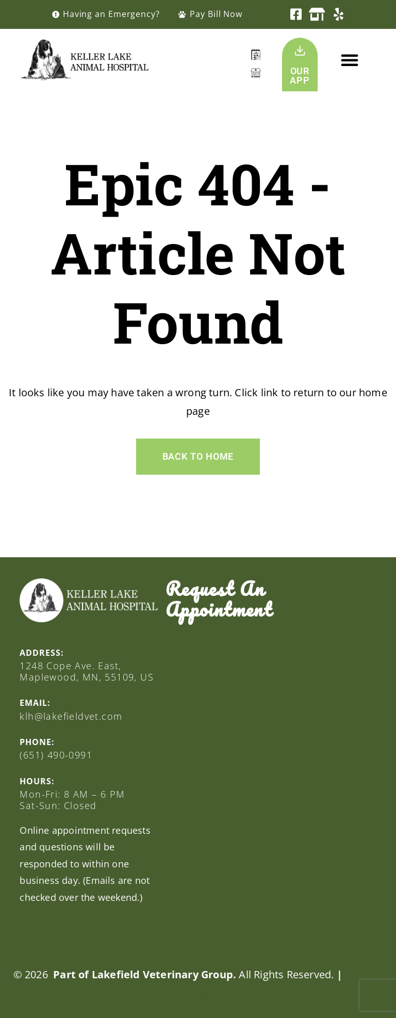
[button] (350, 60)
